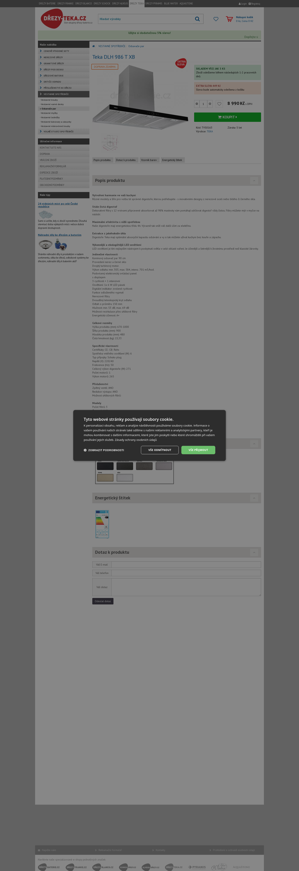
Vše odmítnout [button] (159, 450)
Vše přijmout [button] (198, 450)
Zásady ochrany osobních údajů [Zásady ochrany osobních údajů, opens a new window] (136, 440)
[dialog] (149, 435)
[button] (104, 450)
